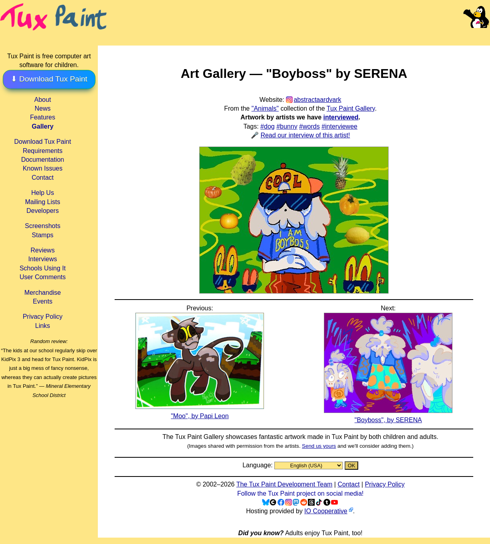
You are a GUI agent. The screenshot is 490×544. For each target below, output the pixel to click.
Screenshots (42, 225)
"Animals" (265, 108)
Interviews (42, 259)
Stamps (43, 235)
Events (42, 301)
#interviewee (339, 126)
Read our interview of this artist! (305, 135)
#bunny (287, 126)
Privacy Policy (43, 316)
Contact (43, 177)
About (42, 99)
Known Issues (43, 168)
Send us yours (319, 446)
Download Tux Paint (42, 141)
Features (42, 117)
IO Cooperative (325, 511)
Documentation (42, 159)
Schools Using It (43, 268)
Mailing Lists (42, 202)
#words (309, 126)
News (43, 108)
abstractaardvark (317, 99)
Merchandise (42, 292)
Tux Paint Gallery (351, 108)
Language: (258, 465)
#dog (267, 126)
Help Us (42, 192)
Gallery (43, 126)
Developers (42, 210)
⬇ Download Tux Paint (49, 79)
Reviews (42, 250)
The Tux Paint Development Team (284, 484)
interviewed (341, 117)
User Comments (43, 277)
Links (42, 325)
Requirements (43, 150)
